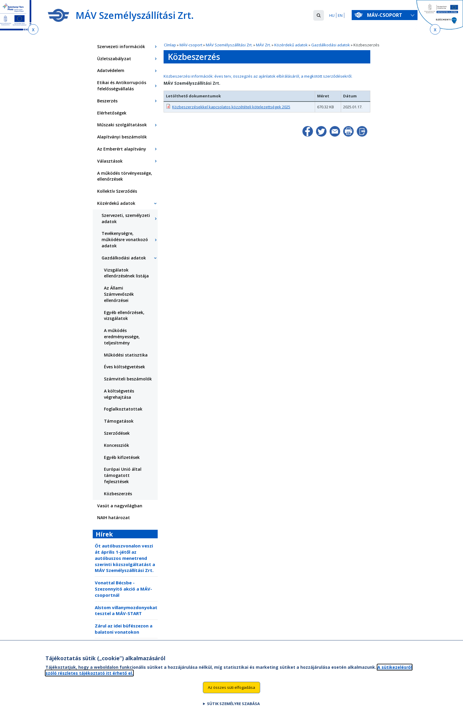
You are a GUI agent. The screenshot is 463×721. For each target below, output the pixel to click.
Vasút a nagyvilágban (119, 506)
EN (340, 15)
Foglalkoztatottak (123, 409)
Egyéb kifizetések (122, 457)
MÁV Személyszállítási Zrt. (229, 45)
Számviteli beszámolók (128, 379)
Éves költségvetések (124, 367)
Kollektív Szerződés (117, 191)
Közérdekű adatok (291, 45)
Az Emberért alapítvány (121, 149)
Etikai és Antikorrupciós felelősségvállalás (121, 85)
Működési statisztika (126, 355)
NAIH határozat (113, 517)
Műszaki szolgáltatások (122, 124)
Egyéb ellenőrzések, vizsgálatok (124, 315)
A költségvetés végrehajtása (119, 394)
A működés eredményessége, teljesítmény (122, 337)
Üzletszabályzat (114, 58)
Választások (110, 161)
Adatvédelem (110, 70)
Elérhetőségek (111, 113)
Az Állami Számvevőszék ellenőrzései (119, 294)
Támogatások (118, 421)
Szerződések (117, 433)
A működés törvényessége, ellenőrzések (124, 176)
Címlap (170, 45)
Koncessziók (116, 445)
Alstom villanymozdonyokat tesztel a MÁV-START (126, 610)
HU (332, 15)
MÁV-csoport (386, 15)
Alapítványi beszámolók (122, 137)
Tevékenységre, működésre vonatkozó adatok (125, 239)
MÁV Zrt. (263, 45)
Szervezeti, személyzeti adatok (126, 218)
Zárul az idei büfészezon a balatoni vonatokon (123, 629)
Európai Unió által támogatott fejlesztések (122, 475)
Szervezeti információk (121, 46)
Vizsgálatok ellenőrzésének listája (126, 273)
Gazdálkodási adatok (330, 45)
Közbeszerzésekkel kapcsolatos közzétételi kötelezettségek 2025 (231, 106)
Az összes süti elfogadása (231, 691)
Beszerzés (107, 101)
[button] (318, 15)
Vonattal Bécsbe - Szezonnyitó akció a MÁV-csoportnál (123, 589)
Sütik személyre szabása (233, 707)
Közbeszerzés (118, 493)
